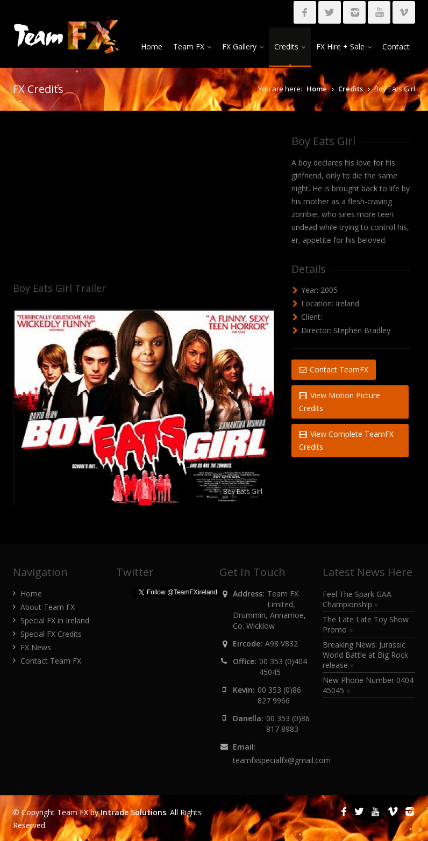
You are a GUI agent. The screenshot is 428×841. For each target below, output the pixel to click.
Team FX (192, 46)
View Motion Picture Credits (339, 401)
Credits (289, 46)
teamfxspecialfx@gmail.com (282, 760)
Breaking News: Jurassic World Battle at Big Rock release (365, 654)
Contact (396, 46)
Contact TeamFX (333, 369)
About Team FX (47, 607)
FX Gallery (242, 46)
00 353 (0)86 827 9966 (279, 695)
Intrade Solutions (133, 812)
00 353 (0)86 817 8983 (288, 723)
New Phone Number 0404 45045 (368, 685)
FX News (35, 647)
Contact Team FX (50, 661)
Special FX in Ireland (54, 620)
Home (151, 46)
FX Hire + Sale (344, 46)
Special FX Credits (51, 634)
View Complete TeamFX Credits (346, 440)
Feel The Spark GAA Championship (357, 599)
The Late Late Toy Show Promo (366, 624)
